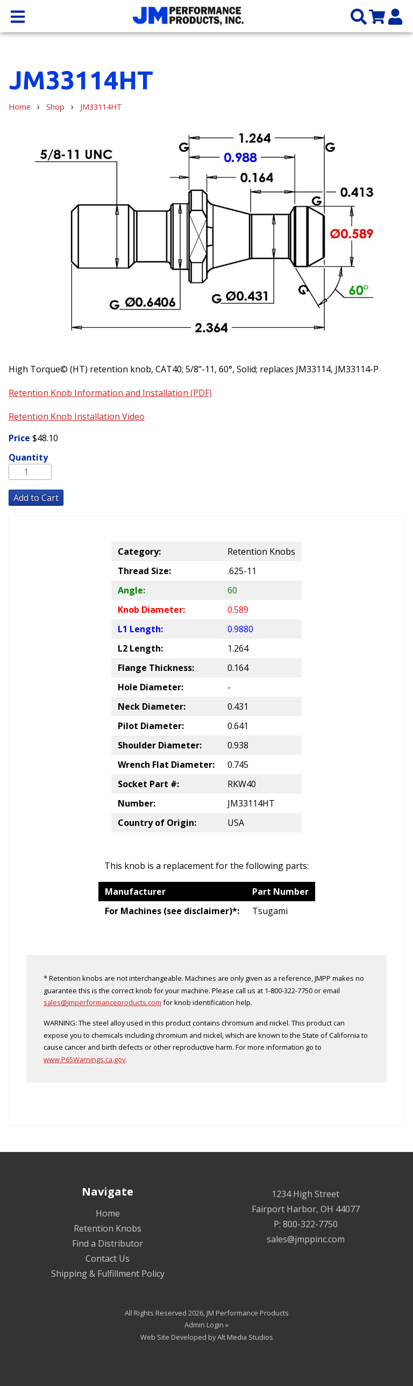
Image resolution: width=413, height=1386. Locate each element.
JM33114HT (101, 107)
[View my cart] (377, 16)
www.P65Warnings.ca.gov (84, 1059)
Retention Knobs (107, 1228)
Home (20, 107)
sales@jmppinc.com (306, 1239)
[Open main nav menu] (17, 16)
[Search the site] (358, 16)
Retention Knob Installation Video (77, 416)
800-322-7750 (310, 1224)
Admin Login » (206, 1325)
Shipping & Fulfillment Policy (108, 1273)
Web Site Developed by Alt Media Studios (206, 1337)
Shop (55, 107)
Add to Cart (36, 498)
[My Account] (395, 16)
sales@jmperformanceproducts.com (102, 1002)
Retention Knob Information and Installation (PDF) (110, 393)
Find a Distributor (107, 1243)
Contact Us (108, 1258)
